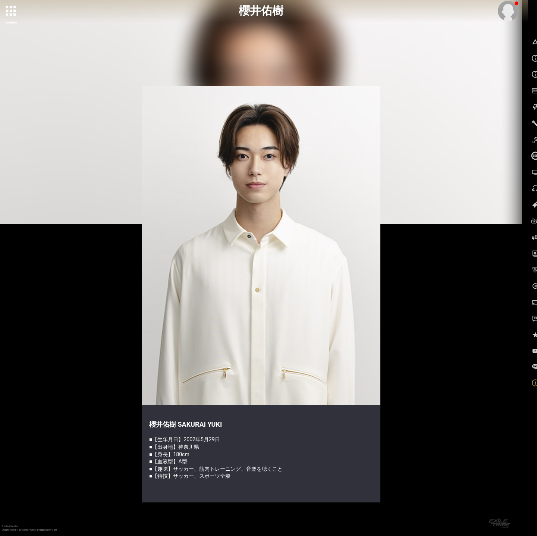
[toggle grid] (11, 11)
